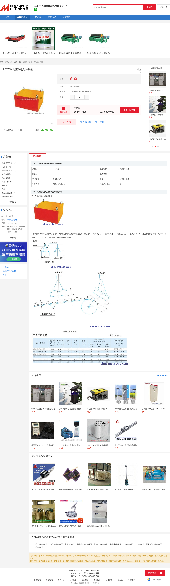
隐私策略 (85, 580)
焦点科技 (88, 583)
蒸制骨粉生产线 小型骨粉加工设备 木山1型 (47, 526)
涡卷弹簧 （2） (8, 197)
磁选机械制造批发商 (93, 571)
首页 (1, 62)
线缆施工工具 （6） (9, 163)
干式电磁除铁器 (56, 544)
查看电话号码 (129, 110)
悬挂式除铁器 (115, 544)
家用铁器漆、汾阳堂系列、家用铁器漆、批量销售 (49, 53)
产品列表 (8, 62)
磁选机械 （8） (8, 182)
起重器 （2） (7, 185)
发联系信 (66, 122)
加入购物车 (85, 122)
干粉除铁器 (128, 544)
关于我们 (37, 580)
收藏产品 (8, 130)
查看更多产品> (162, 375)
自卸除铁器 (139, 544)
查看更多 (13, 202)
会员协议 (97, 580)
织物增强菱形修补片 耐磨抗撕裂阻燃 (73, 490)
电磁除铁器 (70, 544)
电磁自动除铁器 (101, 544)
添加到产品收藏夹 (10, 271)
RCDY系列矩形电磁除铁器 (89, 573)
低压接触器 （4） (8, 178)
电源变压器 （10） (9, 174)
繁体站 (120, 580)
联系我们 (49, 580)
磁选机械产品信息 (75, 571)
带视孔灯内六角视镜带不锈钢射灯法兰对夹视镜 (77, 526)
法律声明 (109, 580)
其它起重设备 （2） (9, 193)
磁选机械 (17, 62)
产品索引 (6, 267)
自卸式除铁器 (37, 547)
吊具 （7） (6, 189)
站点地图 (73, 580)
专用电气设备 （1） (9, 171)
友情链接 (131, 580)
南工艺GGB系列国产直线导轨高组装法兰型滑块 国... (51, 490)
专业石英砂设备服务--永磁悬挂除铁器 (17, 53)
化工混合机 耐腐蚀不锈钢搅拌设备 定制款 (130, 490)
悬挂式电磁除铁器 (84, 544)
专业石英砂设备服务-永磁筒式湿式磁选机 (74, 53)
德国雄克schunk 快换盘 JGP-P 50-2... (100, 526)
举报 (20, 130)
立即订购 (99, 122)
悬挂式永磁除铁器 (154, 544)
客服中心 (61, 580)
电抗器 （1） (7, 167)
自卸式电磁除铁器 (39, 544)
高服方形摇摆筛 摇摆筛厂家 (97, 490)
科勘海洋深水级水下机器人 (159, 139)
